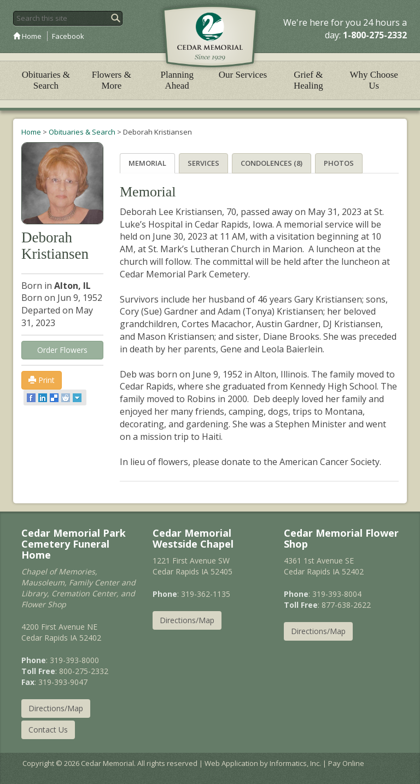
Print (41, 380)
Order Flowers (62, 350)
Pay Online (346, 763)
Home (27, 36)
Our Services (243, 74)
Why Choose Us (374, 80)
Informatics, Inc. (295, 763)
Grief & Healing (308, 80)
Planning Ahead (176, 80)
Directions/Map (55, 708)
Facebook (68, 36)
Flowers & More (111, 80)
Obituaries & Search (46, 80)
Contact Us (48, 729)
